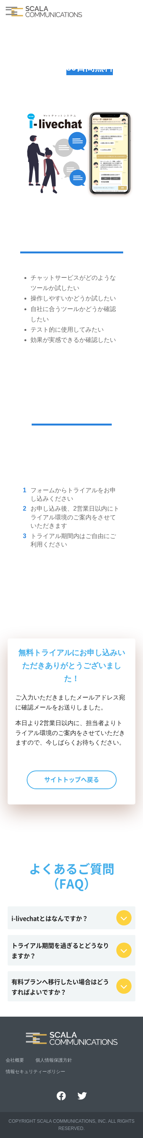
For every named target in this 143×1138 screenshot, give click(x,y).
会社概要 (15, 1060)
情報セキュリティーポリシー (35, 1071)
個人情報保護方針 (53, 1060)
